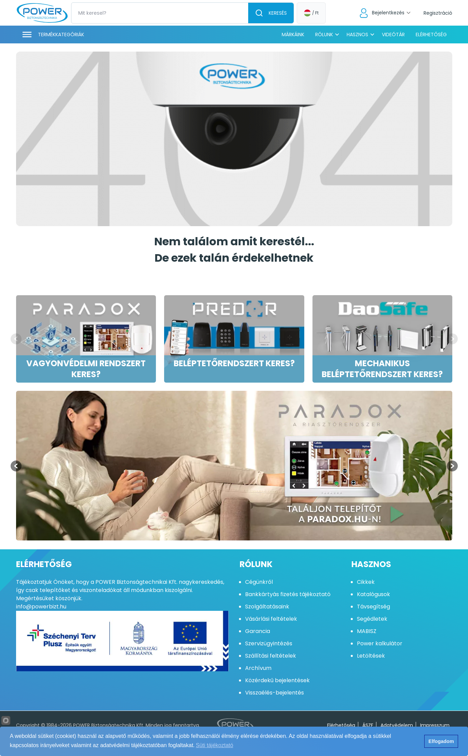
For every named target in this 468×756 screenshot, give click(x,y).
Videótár (393, 34)
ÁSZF (367, 725)
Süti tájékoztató (214, 745)
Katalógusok (373, 594)
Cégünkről (259, 582)
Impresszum (435, 725)
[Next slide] (452, 338)
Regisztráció (438, 13)
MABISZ (366, 631)
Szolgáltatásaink (267, 606)
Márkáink (293, 34)
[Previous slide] (16, 338)
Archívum (258, 668)
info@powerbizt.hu (41, 606)
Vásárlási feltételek (271, 619)
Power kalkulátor (379, 643)
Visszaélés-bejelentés (274, 693)
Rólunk (324, 34)
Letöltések (371, 656)
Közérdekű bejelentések (277, 680)
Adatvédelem (396, 725)
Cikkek (366, 582)
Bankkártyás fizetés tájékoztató (288, 594)
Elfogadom (441, 741)
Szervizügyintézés (268, 643)
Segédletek (372, 619)
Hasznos (357, 34)
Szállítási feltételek (270, 656)
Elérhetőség (431, 34)
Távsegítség (373, 606)
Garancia (257, 631)
